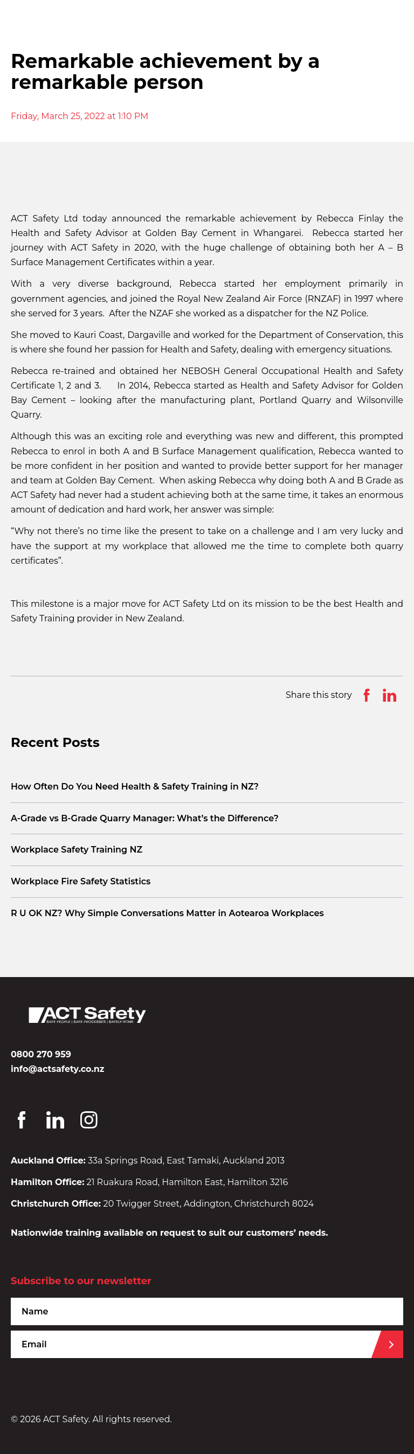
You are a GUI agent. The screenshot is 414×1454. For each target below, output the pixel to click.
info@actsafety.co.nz (57, 1069)
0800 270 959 (41, 1054)
